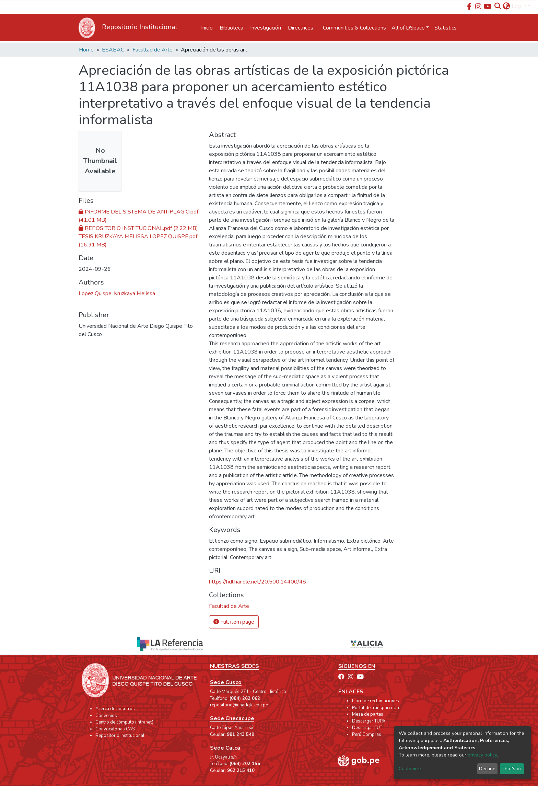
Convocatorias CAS (115, 729)
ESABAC (113, 50)
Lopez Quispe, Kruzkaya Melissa (117, 293)
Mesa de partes (367, 714)
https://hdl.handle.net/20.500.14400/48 (257, 582)
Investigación (265, 28)
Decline (487, 768)
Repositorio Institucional (119, 735)
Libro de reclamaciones (375, 701)
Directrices (300, 28)
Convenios (106, 716)
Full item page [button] (233, 622)
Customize (410, 768)
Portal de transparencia (375, 708)
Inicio (207, 28)
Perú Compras (366, 734)
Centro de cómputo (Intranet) (124, 722)
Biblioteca (231, 28)
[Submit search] (498, 6)
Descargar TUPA (368, 721)
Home (86, 50)
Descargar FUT (367, 728)
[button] (506, 6)
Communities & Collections (354, 28)
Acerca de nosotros (115, 709)
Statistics (445, 28)
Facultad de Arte (152, 50)
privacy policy (482, 755)
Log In (519, 6)
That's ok (512, 768)
